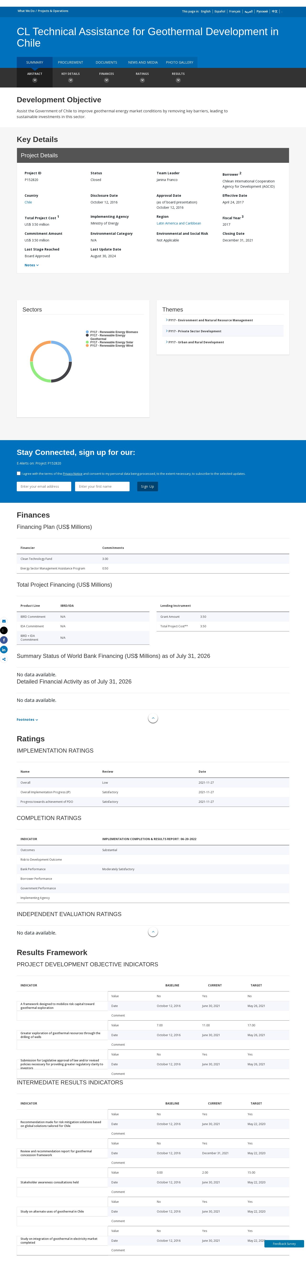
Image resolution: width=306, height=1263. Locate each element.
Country (31, 195)
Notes (30, 265)
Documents (106, 62)
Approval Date (169, 195)
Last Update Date (106, 249)
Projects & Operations (53, 11)
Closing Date (234, 233)
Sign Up (147, 486)
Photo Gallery (179, 62)
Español (220, 11)
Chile (28, 202)
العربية (248, 11)
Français (234, 11)
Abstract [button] (35, 78)
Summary (34, 62)
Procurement (70, 62)
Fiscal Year (233, 217)
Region (163, 216)
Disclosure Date (104, 195)
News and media (143, 62)
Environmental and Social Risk (182, 233)
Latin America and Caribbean (179, 223)
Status (96, 173)
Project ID (33, 173)
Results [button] (178, 78)
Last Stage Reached (42, 249)
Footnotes (25, 719)
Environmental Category (112, 233)
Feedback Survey (284, 1244)
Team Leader (168, 173)
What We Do (26, 11)
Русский (262, 11)
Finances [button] (106, 78)
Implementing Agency (110, 216)
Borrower (232, 174)
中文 (275, 11)
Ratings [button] (142, 78)
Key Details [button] (70, 78)
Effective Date (235, 195)
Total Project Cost (42, 217)
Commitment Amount (43, 233)
